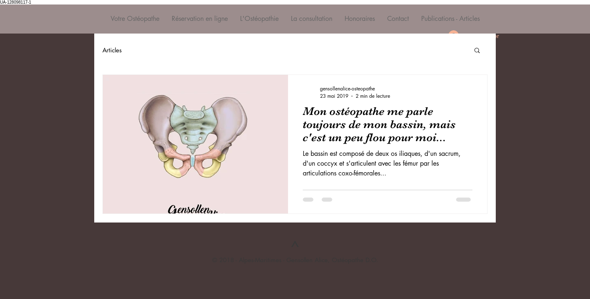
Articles (112, 50)
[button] (477, 51)
